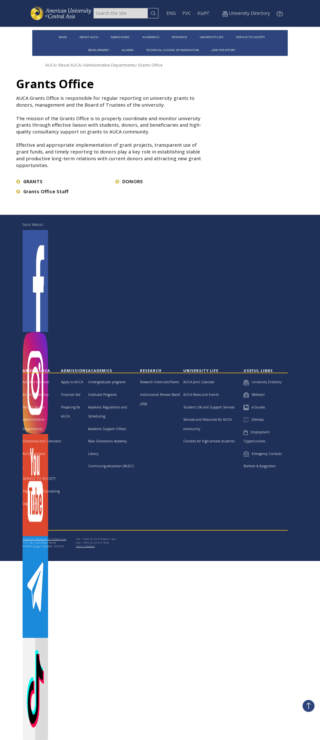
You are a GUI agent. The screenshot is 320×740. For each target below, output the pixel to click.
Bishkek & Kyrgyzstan (260, 466)
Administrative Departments (109, 65)
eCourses (254, 407)
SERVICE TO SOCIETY (250, 37)
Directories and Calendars (42, 441)
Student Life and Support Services (209, 407)
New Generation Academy (107, 441)
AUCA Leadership (35, 394)
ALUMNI (128, 50)
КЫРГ (203, 13)
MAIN (63, 37)
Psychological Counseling (41, 491)
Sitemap (254, 419)
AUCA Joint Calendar (199, 382)
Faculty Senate (34, 407)
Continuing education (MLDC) (111, 466)
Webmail (254, 394)
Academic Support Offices (107, 429)
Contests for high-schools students (209, 441)
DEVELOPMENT (98, 50)
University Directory (263, 382)
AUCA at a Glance (36, 382)
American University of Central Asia (44, 539)
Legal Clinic (31, 503)
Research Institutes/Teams (159, 382)
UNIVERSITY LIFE (211, 37)
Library (93, 453)
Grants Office (150, 65)
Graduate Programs (102, 394)
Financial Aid (70, 394)
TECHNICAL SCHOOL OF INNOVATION (172, 50)
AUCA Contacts (34, 453)
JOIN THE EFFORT (223, 50)
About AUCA (69, 65)
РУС (186, 13)
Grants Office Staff (42, 191)
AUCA (50, 65)
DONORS (129, 181)
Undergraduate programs (106, 382)
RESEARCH (179, 37)
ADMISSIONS (120, 37)
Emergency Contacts (263, 453)
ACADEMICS (150, 37)
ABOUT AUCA (88, 37)
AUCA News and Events (201, 394)
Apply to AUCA (72, 382)
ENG (171, 13)
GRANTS (29, 181)
